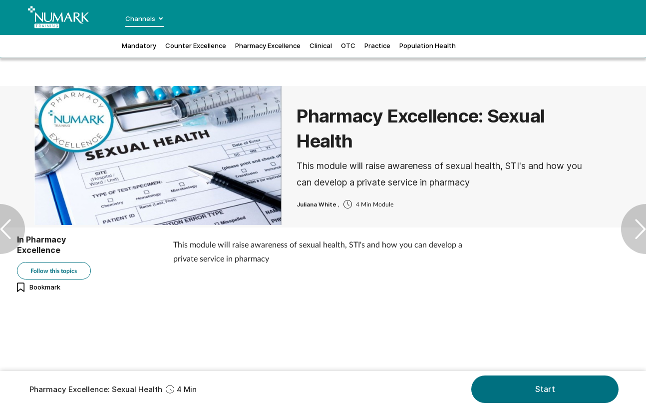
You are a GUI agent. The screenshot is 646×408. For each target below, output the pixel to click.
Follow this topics (53, 270)
